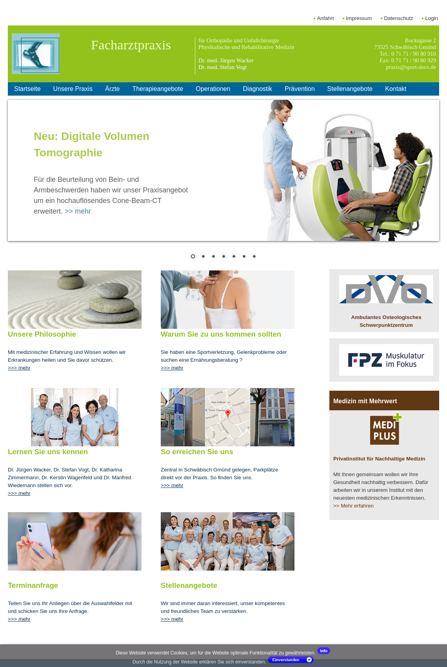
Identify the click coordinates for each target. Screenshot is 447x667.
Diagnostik (257, 88)
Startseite (27, 88)
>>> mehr (19, 368)
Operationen (213, 88)
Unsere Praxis (73, 88)
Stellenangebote (350, 88)
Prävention (300, 88)
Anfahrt (325, 18)
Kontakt (395, 88)
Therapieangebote (157, 88)
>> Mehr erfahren (353, 506)
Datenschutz (398, 18)
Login (431, 18)
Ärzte (112, 88)
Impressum (359, 18)
